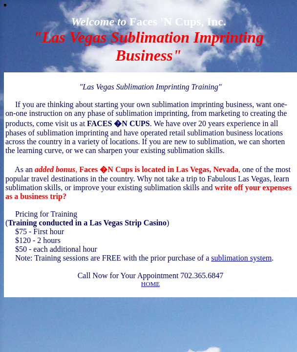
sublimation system (241, 258)
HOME (150, 283)
